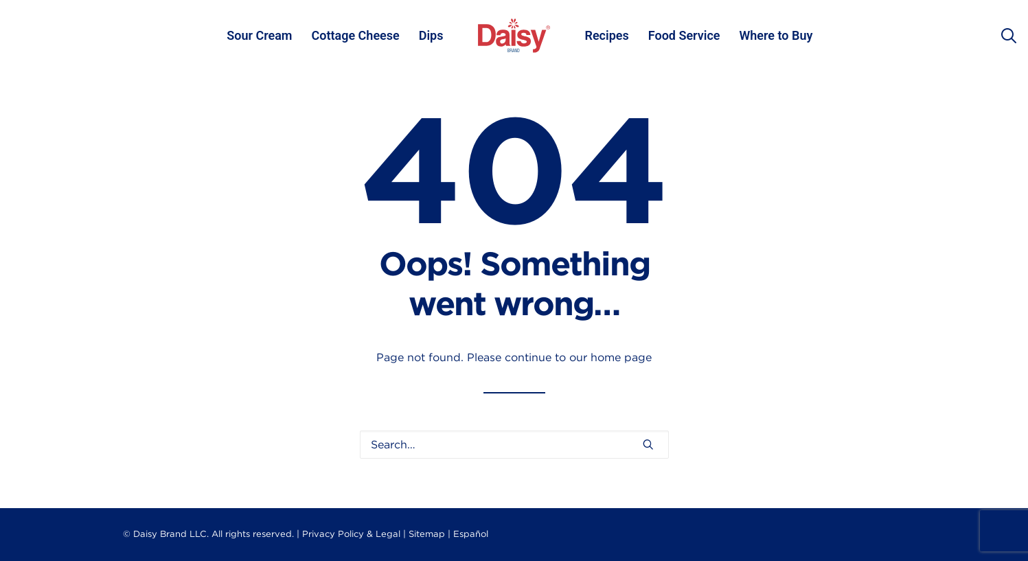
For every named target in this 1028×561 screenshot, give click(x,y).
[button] (648, 444)
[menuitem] (259, 35)
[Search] (514, 445)
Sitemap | (429, 534)
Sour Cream (259, 35)
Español (470, 534)
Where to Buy (776, 35)
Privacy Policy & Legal (351, 534)
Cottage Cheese (355, 35)
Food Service (684, 35)
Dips (431, 35)
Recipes (607, 35)
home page (621, 357)
